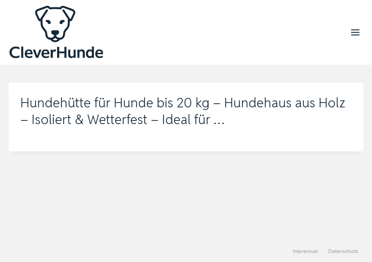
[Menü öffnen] (355, 32)
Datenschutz (343, 251)
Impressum (305, 251)
